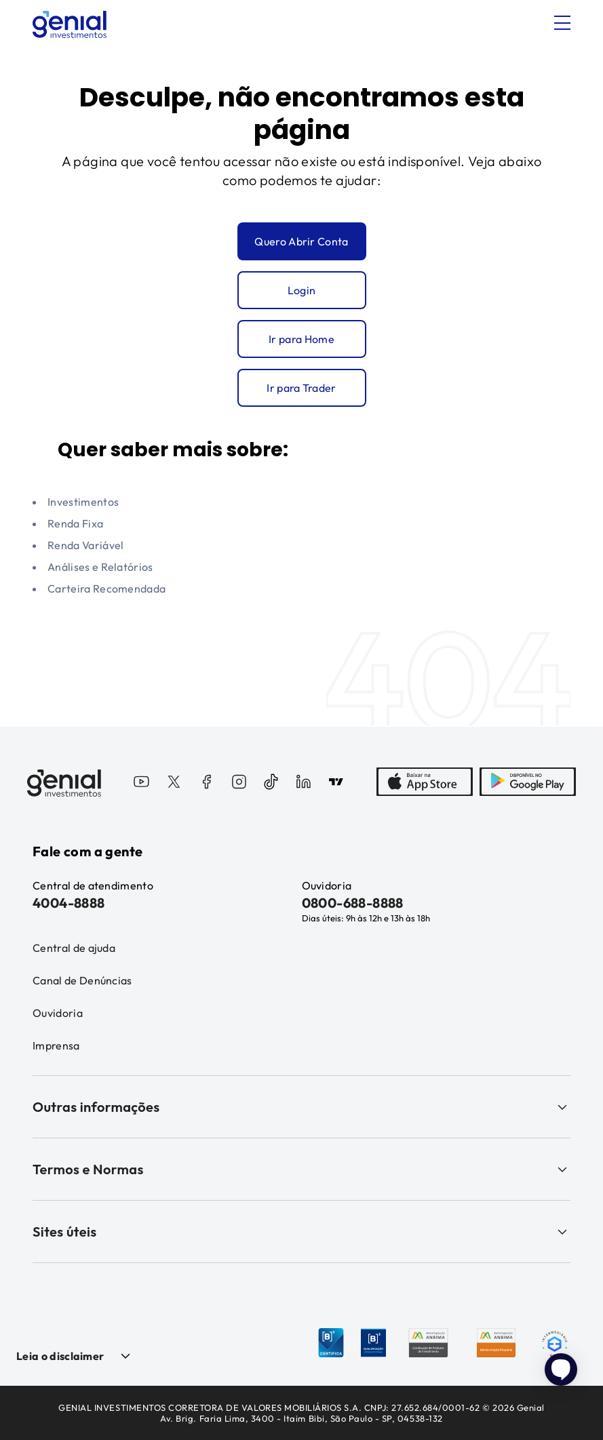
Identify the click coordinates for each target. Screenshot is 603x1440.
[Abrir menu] (562, 23)
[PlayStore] (528, 783)
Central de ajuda (74, 948)
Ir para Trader (301, 388)
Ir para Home (301, 339)
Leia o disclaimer (60, 1356)
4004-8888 (69, 902)
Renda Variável (85, 545)
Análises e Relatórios (100, 567)
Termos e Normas (301, 1169)
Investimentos (83, 501)
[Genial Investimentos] (69, 24)
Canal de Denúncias (82, 980)
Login (302, 290)
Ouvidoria (58, 1013)
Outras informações (301, 1106)
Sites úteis (301, 1231)
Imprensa (56, 1045)
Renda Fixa (75, 523)
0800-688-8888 (353, 902)
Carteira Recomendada (106, 588)
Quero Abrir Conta (301, 241)
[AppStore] (424, 783)
